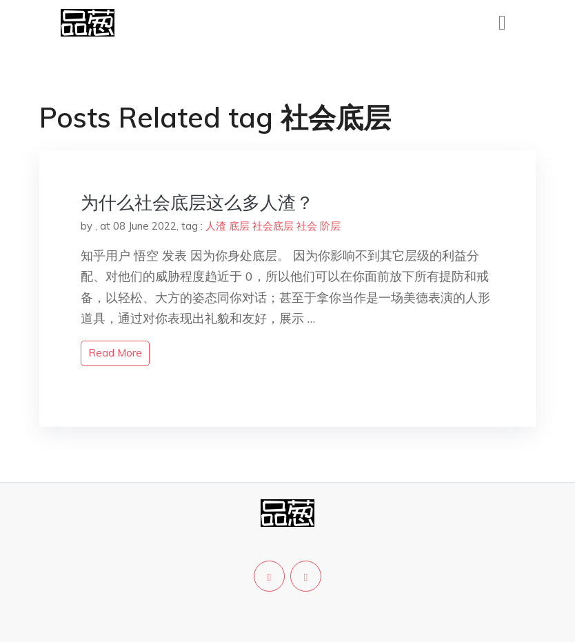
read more (115, 352)
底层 (239, 225)
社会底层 (273, 225)
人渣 (215, 225)
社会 (306, 225)
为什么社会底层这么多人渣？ (197, 202)
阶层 (330, 225)
